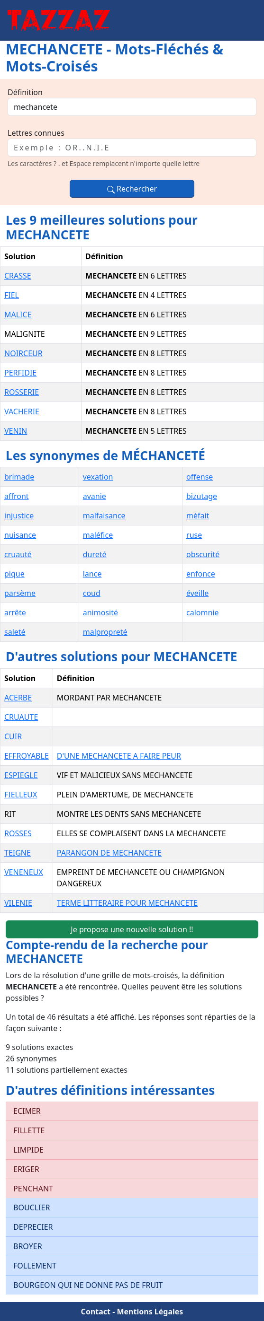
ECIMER (27, 1111)
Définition (25, 92)
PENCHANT (33, 1188)
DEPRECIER (33, 1227)
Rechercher (132, 189)
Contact (95, 1311)
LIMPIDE (28, 1150)
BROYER (27, 1246)
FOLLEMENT (34, 1265)
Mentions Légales (150, 1311)
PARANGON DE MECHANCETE (109, 853)
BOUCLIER (31, 1207)
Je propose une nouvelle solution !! (132, 929)
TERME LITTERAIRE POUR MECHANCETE (127, 903)
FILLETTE (29, 1130)
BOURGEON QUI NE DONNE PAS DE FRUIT (88, 1285)
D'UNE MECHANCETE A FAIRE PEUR (119, 756)
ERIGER (26, 1169)
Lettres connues (36, 133)
